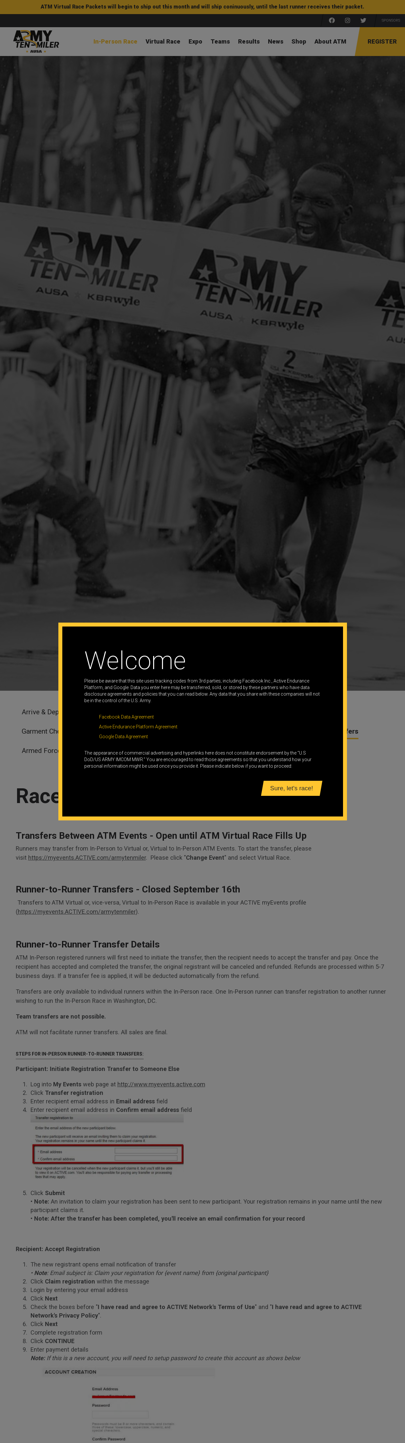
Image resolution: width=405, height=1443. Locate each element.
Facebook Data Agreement (126, 717)
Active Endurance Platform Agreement (138, 726)
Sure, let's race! (291, 788)
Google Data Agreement (123, 736)
